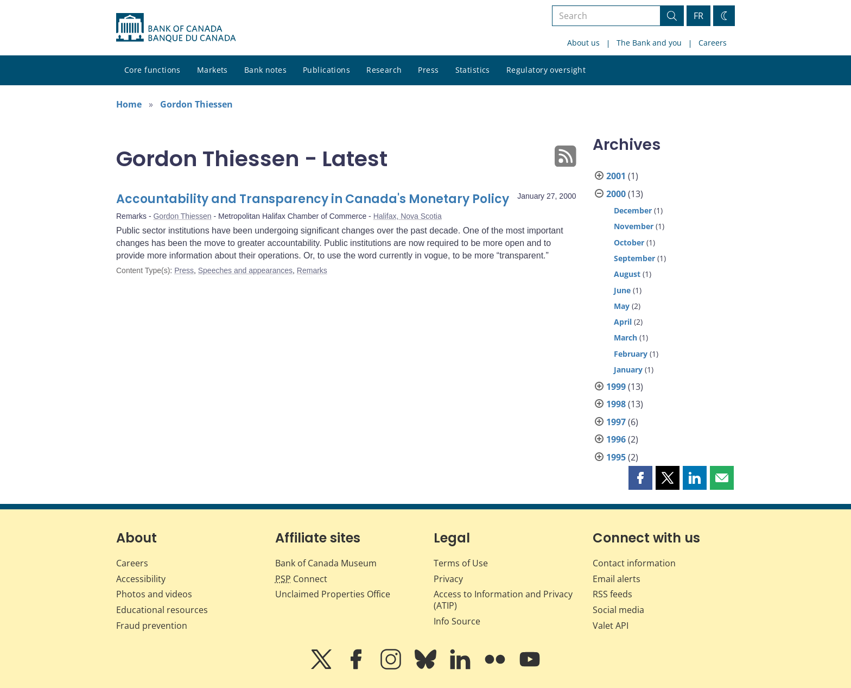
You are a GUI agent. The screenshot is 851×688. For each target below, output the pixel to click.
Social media (618, 610)
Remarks (312, 270)
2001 (616, 176)
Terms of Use (461, 563)
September (634, 258)
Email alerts (616, 579)
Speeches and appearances (245, 270)
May (622, 306)
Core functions (152, 70)
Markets (212, 70)
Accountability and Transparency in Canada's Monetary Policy (312, 199)
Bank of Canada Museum (326, 563)
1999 (616, 387)
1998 (616, 404)
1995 (616, 457)
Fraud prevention (151, 626)
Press (428, 70)
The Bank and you (649, 42)
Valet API (610, 626)
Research (384, 70)
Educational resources (162, 610)
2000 (616, 194)
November (633, 226)
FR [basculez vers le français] (698, 16)
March (625, 337)
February (630, 354)
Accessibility (141, 579)
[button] (640, 478)
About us (583, 42)
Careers (712, 42)
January (628, 369)
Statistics (472, 70)
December (633, 210)
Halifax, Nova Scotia (407, 216)
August (627, 274)
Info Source (457, 621)
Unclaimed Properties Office (332, 594)
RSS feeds (612, 594)
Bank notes (265, 70)
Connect (301, 579)
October (629, 242)
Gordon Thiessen (196, 104)
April (623, 322)
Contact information (634, 563)
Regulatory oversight (546, 70)
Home (129, 104)
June (622, 290)
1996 (616, 439)
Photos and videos (154, 594)
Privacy (448, 579)
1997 (616, 422)
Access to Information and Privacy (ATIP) (503, 599)
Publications (326, 70)
